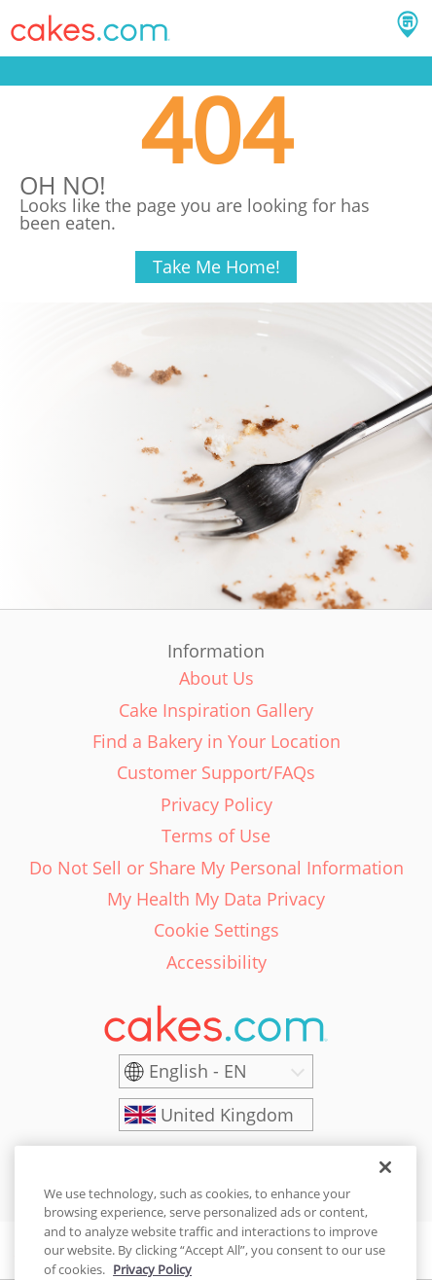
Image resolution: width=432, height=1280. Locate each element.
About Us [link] (216, 678)
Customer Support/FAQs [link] (216, 772)
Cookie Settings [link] (216, 930)
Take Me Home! (216, 266)
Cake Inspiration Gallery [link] (216, 710)
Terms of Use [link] (216, 835)
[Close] (385, 1180)
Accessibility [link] (216, 962)
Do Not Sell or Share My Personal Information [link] (216, 867)
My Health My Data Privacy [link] (216, 898)
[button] (90, 28)
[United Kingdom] (216, 1114)
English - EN (198, 1071)
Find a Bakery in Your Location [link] (216, 741)
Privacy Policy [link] (216, 804)
